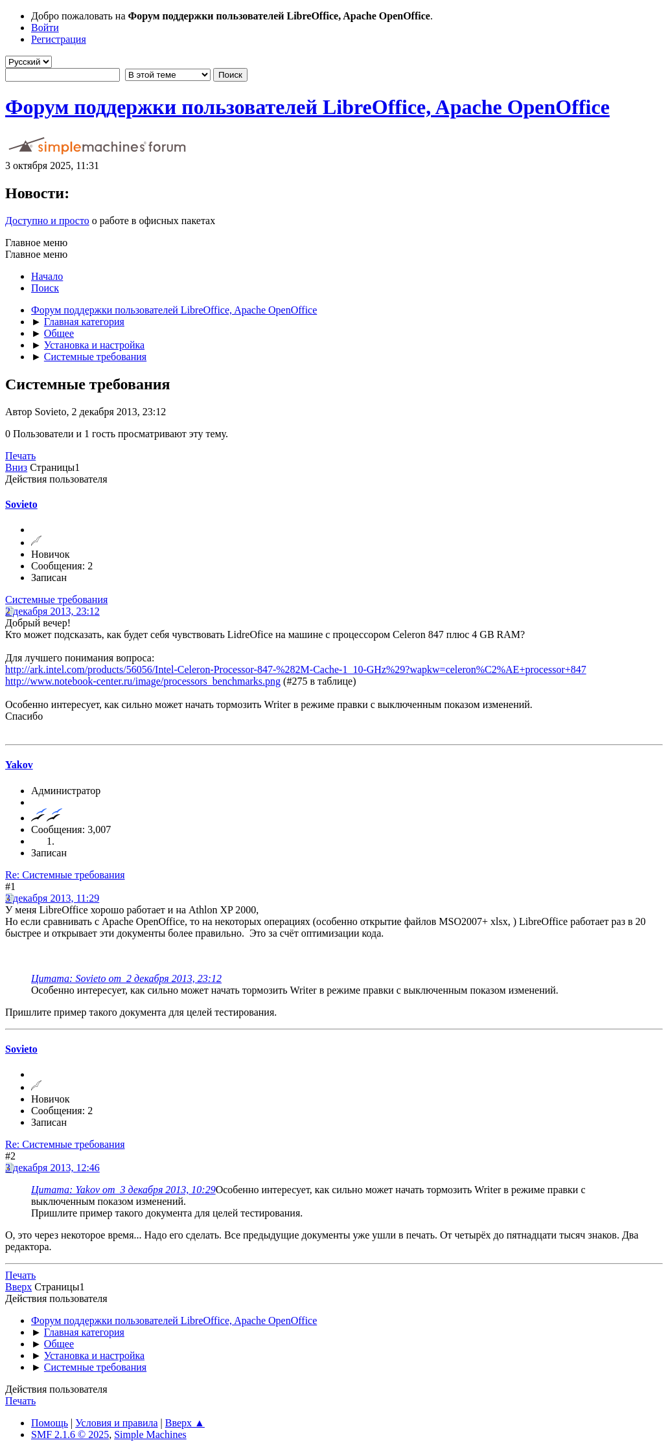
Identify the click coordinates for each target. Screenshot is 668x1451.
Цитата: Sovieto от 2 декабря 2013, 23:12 (126, 978)
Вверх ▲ (185, 1422)
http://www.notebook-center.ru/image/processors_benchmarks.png (143, 681)
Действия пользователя (56, 479)
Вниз (16, 467)
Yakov (19, 764)
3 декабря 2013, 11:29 (52, 898)
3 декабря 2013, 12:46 (52, 1167)
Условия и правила (116, 1422)
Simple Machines (150, 1434)
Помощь (49, 1422)
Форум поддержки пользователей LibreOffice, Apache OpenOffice (307, 107)
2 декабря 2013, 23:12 (52, 611)
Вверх (18, 1286)
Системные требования (56, 599)
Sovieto (21, 504)
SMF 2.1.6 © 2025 (70, 1434)
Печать (20, 455)
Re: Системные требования (65, 874)
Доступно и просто (47, 220)
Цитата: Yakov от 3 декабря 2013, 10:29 (123, 1189)
